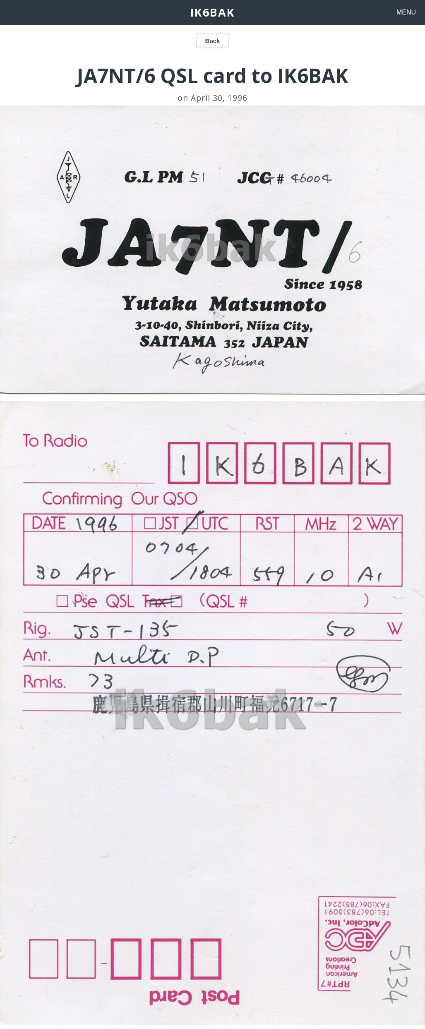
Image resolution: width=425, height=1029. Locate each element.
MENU (406, 12)
